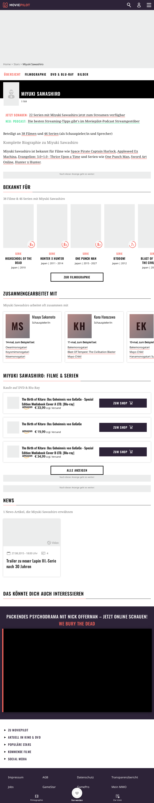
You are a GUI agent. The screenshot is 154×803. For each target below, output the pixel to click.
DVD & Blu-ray (62, 74)
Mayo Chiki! (75, 356)
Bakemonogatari (78, 347)
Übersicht (12, 74)
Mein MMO (119, 787)
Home (7, 64)
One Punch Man (117, 156)
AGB (45, 777)
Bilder (83, 74)
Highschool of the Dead (18, 260)
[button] (37, 798)
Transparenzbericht (124, 777)
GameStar (49, 787)
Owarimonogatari (16, 347)
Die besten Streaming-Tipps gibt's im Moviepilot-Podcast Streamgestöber (84, 121)
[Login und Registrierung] (139, 5)
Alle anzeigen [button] (77, 470)
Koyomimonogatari (17, 352)
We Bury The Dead (77, 623)
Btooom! (119, 258)
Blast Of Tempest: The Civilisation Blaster (92, 352)
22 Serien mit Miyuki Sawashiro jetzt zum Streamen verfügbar (77, 115)
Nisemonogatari (15, 356)
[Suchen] (129, 5)
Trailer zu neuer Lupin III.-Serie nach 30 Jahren (31, 563)
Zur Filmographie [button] (77, 277)
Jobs (11, 787)
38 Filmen (28, 133)
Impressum (15, 777)
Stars (17, 64)
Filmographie (36, 74)
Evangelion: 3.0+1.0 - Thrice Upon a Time (49, 156)
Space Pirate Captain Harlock (93, 151)
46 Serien (51, 133)
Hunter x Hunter (28, 162)
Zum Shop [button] (123, 403)
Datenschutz (85, 777)
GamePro (83, 787)
